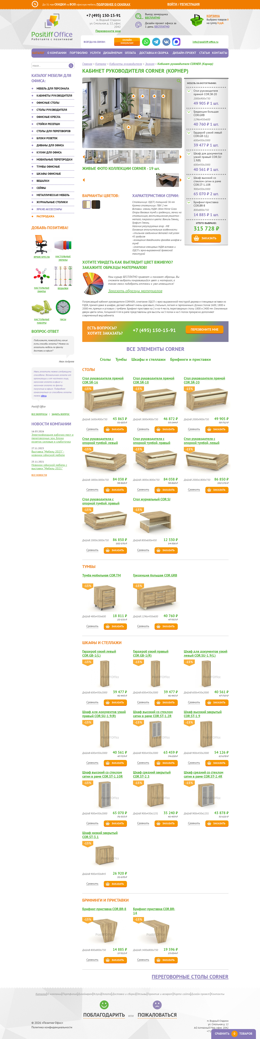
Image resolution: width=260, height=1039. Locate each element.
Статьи (204, 53)
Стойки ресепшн (48, 124)
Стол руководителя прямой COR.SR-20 (206, 92)
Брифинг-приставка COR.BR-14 (154, 911)
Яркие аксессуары (49, 209)
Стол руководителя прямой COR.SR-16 (103, 380)
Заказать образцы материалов (135, 290)
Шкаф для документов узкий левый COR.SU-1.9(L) (205, 653)
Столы (105, 359)
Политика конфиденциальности (51, 1027)
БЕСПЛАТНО (152, 17)
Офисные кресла (48, 117)
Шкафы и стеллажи (148, 359)
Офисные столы (48, 103)
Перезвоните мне (108, 31)
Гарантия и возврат (159, 994)
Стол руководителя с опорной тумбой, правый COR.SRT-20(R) (100, 501)
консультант (127, 41)
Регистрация (190, 4)
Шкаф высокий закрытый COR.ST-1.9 (203, 714)
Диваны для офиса (50, 145)
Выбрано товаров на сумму (218, 21)
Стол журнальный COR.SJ (151, 499)
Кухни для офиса (49, 152)
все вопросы (39, 414)
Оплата (130, 53)
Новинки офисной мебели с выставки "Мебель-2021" (49, 466)
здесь (44, 395)
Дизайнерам (112, 53)
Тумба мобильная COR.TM (101, 575)
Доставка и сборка (153, 53)
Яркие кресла (42, 256)
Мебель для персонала (53, 88)
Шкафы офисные (49, 174)
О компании (56, 53)
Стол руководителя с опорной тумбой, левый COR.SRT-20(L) (201, 441)
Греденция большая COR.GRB (206, 113)
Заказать (209, 238)
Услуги (95, 53)
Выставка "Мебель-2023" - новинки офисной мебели (48, 453)
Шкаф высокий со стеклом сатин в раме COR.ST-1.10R (207, 181)
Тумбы (121, 359)
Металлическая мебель (53, 195)
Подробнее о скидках (113, 4)
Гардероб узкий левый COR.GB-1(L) (208, 134)
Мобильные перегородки (54, 159)
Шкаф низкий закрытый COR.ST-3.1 (100, 835)
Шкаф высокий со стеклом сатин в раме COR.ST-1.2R (153, 714)
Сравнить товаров (233, 1034)
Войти (172, 4)
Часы (63, 319)
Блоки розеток (47, 138)
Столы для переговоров (53, 131)
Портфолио (79, 53)
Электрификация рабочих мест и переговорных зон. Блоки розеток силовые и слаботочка (52, 438)
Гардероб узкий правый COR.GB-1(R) (150, 653)
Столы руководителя (52, 110)
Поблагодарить (104, 1014)
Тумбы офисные (48, 166)
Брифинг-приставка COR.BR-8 (206, 203)
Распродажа (45, 216)
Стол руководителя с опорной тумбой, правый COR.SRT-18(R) (151, 441)
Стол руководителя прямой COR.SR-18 (153, 380)
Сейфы (41, 188)
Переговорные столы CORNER (190, 977)
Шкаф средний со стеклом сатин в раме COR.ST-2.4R (203, 774)
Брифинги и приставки (190, 359)
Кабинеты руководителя (54, 95)
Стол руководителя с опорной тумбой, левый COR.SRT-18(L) (100, 441)
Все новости (39, 474)
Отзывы (141, 994)
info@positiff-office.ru (205, 42)
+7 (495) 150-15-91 (103, 15)
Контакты (219, 53)
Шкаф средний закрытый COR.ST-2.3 (152, 774)
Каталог (38, 53)
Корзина (213, 16)
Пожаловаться (157, 1014)
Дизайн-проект (184, 53)
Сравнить (92, 429)
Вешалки (43, 181)
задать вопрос (61, 414)
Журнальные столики (52, 202)
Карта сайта (181, 994)
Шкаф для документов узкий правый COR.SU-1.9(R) (208, 157)
